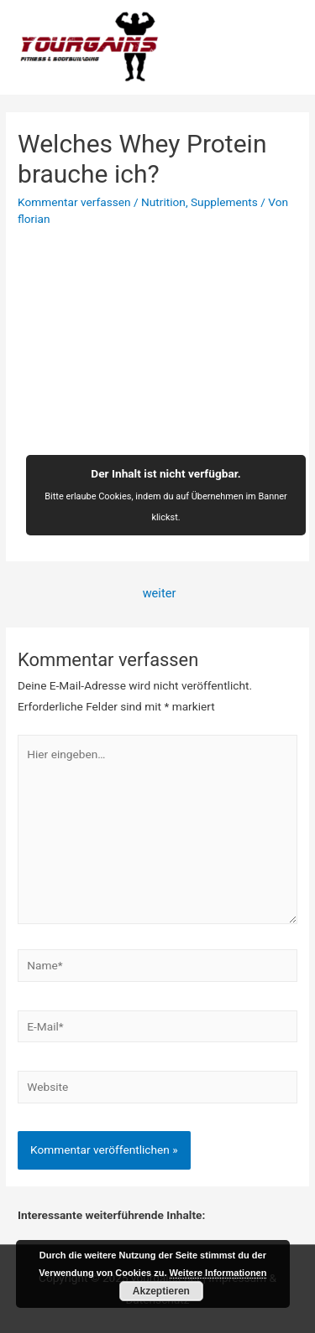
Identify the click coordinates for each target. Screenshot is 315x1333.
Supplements (224, 202)
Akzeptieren (161, 1291)
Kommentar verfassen (74, 202)
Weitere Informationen (218, 1273)
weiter (159, 593)
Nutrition (163, 202)
